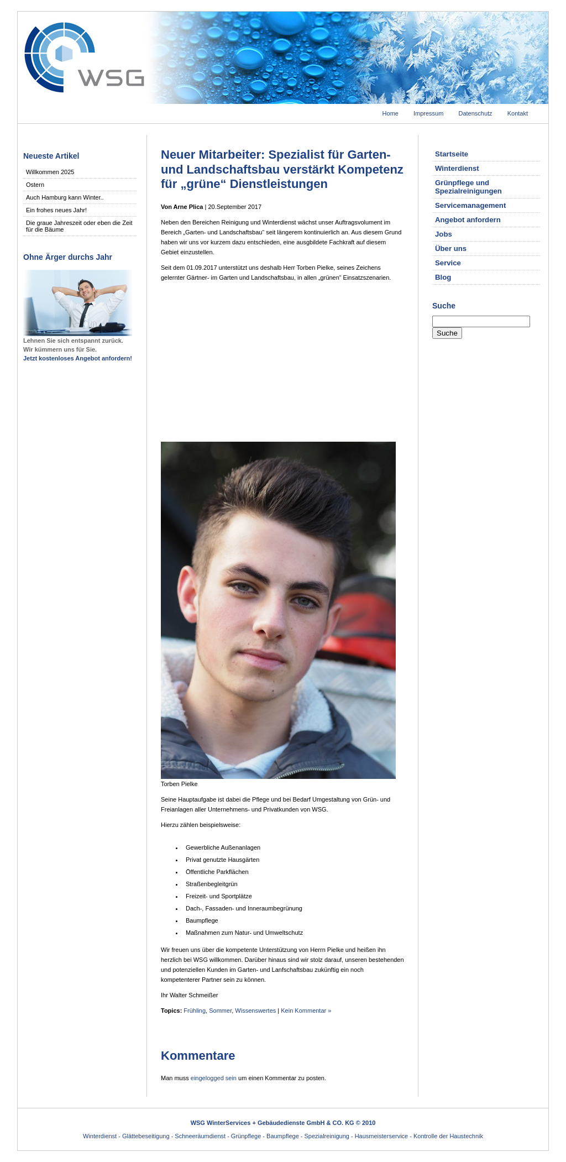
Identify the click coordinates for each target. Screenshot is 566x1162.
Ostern (35, 184)
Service (448, 263)
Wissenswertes (255, 1010)
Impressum (428, 113)
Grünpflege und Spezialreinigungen (468, 187)
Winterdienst (457, 168)
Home (390, 113)
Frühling (195, 1010)
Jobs (443, 234)
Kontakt (517, 113)
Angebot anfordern (468, 220)
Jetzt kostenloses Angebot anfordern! (77, 358)
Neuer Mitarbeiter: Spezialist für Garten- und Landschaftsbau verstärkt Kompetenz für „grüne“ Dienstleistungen (282, 169)
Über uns (451, 248)
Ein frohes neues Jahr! (56, 210)
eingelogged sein (214, 1078)
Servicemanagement (470, 205)
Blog (443, 277)
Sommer (220, 1010)
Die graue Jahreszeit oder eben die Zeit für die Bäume (79, 226)
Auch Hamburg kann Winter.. (65, 197)
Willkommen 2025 (50, 172)
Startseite (451, 154)
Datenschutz (475, 113)
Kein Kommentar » (306, 1010)
